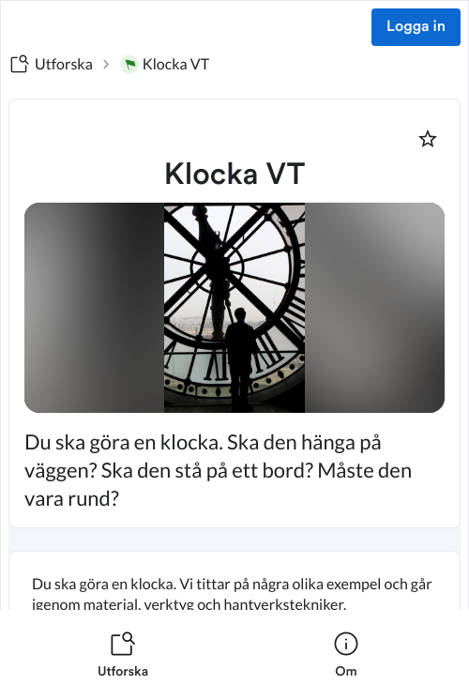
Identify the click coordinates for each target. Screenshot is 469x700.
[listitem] (123, 655)
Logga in (416, 27)
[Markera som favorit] (428, 139)
